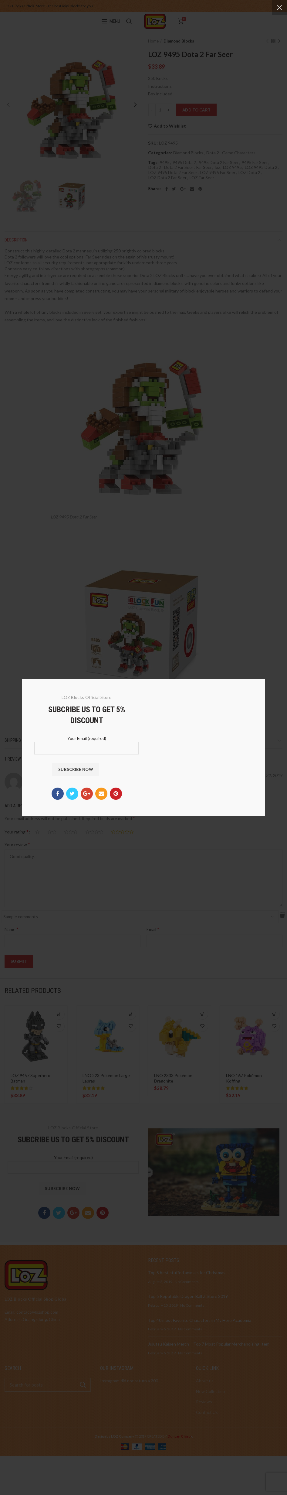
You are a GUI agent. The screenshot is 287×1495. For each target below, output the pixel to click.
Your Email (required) (73, 1162)
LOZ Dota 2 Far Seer (167, 177)
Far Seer (204, 167)
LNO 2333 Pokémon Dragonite (173, 1078)
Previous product (267, 41)
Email (153, 929)
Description (16, 240)
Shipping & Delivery (23, 740)
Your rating (17, 831)
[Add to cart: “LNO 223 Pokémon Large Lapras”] (130, 1014)
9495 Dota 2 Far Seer (219, 162)
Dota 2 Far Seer (178, 167)
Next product (279, 41)
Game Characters (238, 152)
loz (217, 167)
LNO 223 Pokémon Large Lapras (106, 1078)
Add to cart (196, 110)
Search (82, 1385)
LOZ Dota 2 (249, 172)
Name (12, 929)
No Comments (187, 1281)
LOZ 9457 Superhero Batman (30, 1078)
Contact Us (207, 1412)
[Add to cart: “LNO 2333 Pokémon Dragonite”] (202, 1014)
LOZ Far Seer (202, 177)
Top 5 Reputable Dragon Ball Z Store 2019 (188, 1296)
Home (153, 41)
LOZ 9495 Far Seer (217, 172)
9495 (165, 162)
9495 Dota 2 (184, 162)
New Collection (210, 1391)
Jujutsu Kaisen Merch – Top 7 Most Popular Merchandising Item (208, 1343)
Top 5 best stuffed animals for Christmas (186, 1272)
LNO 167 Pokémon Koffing (244, 1078)
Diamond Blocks (179, 41)
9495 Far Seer (255, 162)
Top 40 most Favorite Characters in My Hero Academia (199, 1320)
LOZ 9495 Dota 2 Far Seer (172, 172)
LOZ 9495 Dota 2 (261, 167)
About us (205, 1380)
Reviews (204, 1401)
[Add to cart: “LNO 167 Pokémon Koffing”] (274, 1014)
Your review (17, 844)
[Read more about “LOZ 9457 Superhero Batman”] (59, 1014)
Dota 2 (212, 152)
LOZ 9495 (232, 167)
